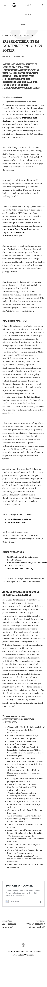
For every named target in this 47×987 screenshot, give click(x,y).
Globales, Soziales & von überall (18, 36)
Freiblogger (10, 57)
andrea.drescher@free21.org (20, 568)
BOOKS (28, 15)
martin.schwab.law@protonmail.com (30, 562)
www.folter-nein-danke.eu (19, 229)
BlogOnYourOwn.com (23, 954)
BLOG (28, 5)
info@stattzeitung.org (28, 557)
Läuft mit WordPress (14, 951)
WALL (24, 25)
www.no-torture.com (25, 121)
